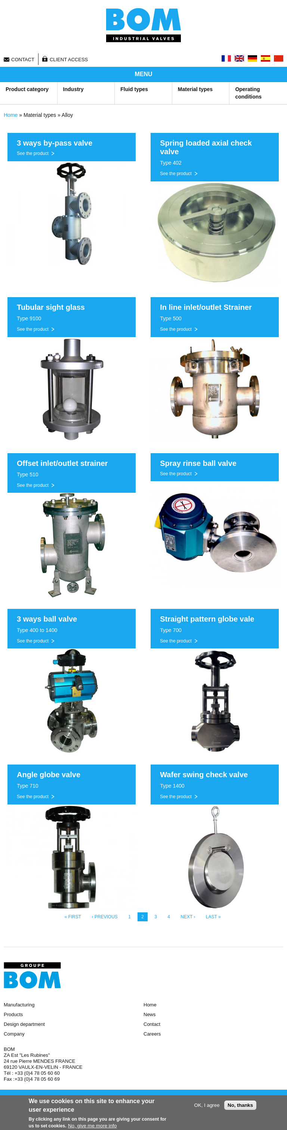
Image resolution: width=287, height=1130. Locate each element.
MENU (143, 74)
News (150, 1014)
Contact (22, 59)
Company (14, 1034)
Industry (73, 89)
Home (11, 115)
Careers (152, 1034)
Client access (69, 59)
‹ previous (104, 916)
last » (213, 916)
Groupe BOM (32, 975)
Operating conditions (248, 93)
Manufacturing (19, 1005)
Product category (27, 89)
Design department (24, 1024)
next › (187, 916)
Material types (195, 89)
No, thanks (240, 1106)
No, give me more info (92, 1126)
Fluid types (134, 89)
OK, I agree (206, 1106)
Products (13, 1014)
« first (72, 916)
